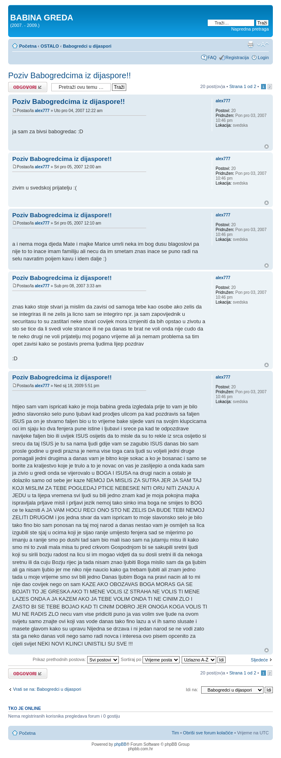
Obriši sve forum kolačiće (208, 732)
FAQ (212, 57)
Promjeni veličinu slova (263, 44)
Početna (28, 46)
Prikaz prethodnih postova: (76, 659)
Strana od (242, 86)
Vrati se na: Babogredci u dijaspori (47, 689)
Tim (175, 732)
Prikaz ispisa (250, 44)
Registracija (237, 57)
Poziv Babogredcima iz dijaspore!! (69, 75)
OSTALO (50, 46)
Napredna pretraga (250, 28)
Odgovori (27, 87)
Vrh (266, 146)
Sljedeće (259, 659)
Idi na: (192, 689)
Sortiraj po (150, 659)
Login (263, 57)
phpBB (120, 744)
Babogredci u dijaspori (87, 46)
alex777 (42, 110)
